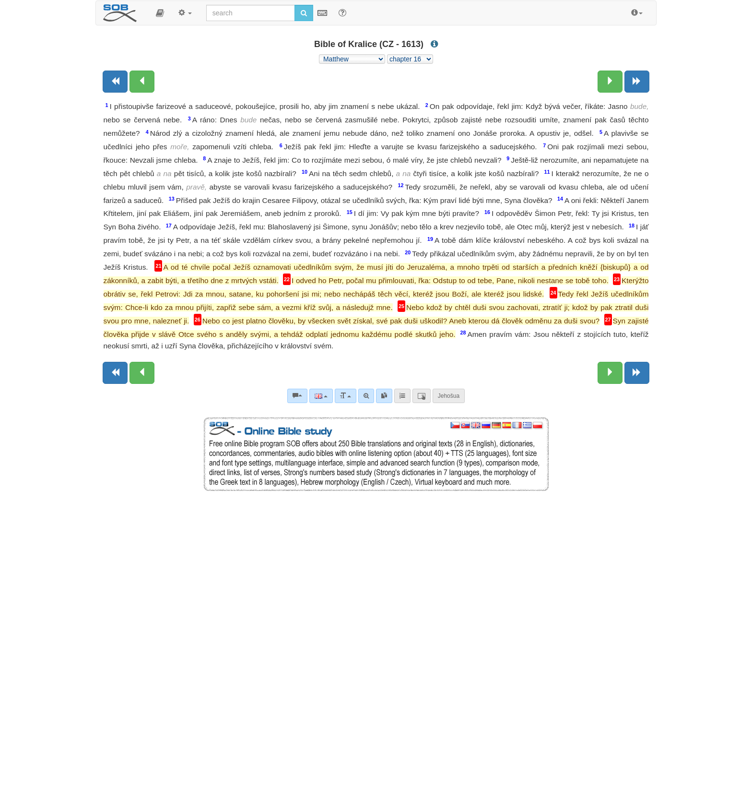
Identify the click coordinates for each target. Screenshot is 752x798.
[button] (160, 13)
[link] (384, 396)
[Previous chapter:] (141, 82)
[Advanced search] (366, 396)
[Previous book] (115, 82)
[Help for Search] (342, 12)
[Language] (321, 396)
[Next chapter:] (610, 82)
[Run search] (303, 13)
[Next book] (636, 82)
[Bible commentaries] (297, 396)
